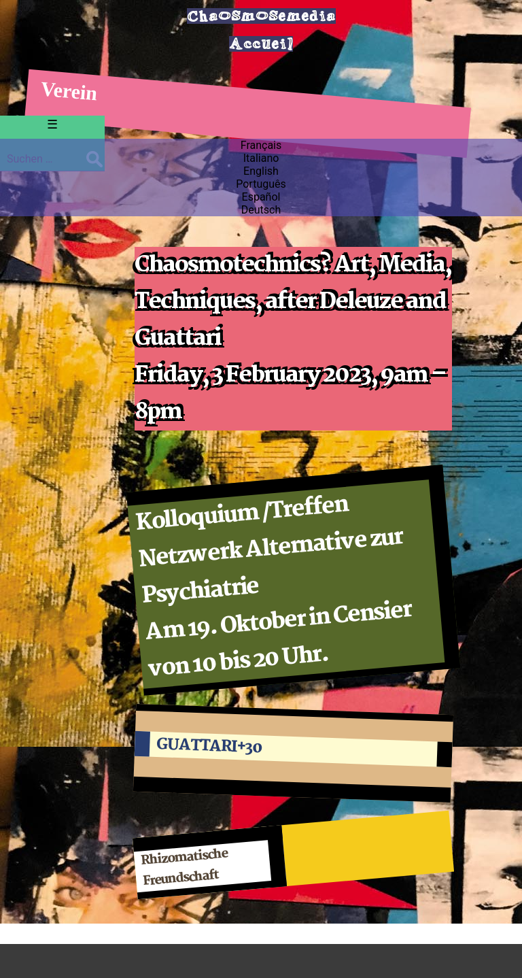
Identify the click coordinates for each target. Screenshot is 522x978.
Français (261, 145)
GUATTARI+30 (209, 746)
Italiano (261, 158)
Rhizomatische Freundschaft (184, 868)
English (261, 171)
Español (261, 196)
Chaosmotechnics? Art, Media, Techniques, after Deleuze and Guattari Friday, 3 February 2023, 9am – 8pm (293, 339)
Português (261, 184)
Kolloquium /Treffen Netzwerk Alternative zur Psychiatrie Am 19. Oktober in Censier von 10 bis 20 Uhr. (274, 587)
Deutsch (261, 209)
